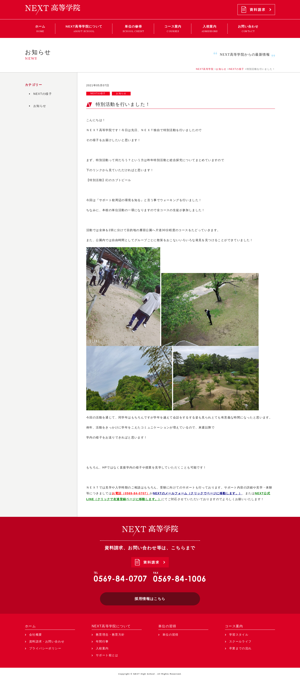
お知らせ (121, 93)
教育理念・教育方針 (110, 634)
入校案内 (102, 648)
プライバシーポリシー (45, 648)
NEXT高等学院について (111, 626)
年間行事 (102, 641)
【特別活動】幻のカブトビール (108, 180)
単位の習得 (167, 626)
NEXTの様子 (98, 93)
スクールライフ (240, 641)
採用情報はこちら (150, 599)
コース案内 (234, 626)
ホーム (30, 626)
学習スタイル (238, 634)
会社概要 (35, 634)
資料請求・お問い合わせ (46, 641)
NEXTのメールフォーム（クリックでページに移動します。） (197, 493)
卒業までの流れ (240, 648)
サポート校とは (107, 655)
